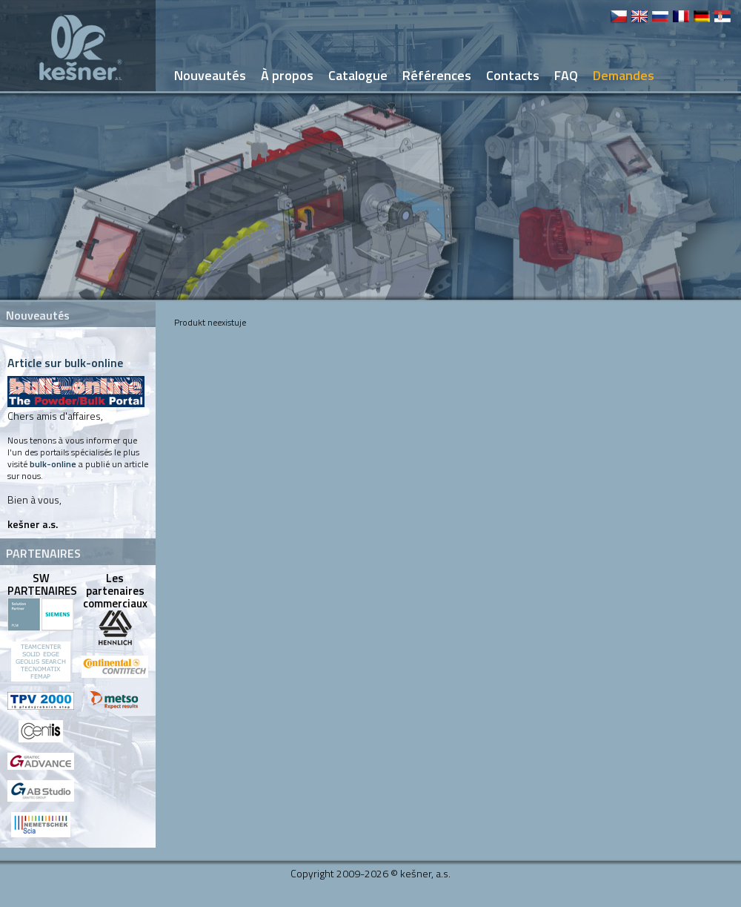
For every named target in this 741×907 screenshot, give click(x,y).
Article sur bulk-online (65, 363)
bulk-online (53, 464)
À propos (287, 75)
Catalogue (358, 75)
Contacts (512, 75)
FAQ (566, 75)
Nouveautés (210, 75)
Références (436, 75)
